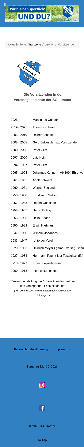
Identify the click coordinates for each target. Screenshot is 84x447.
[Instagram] (42, 385)
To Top (42, 440)
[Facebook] (42, 407)
